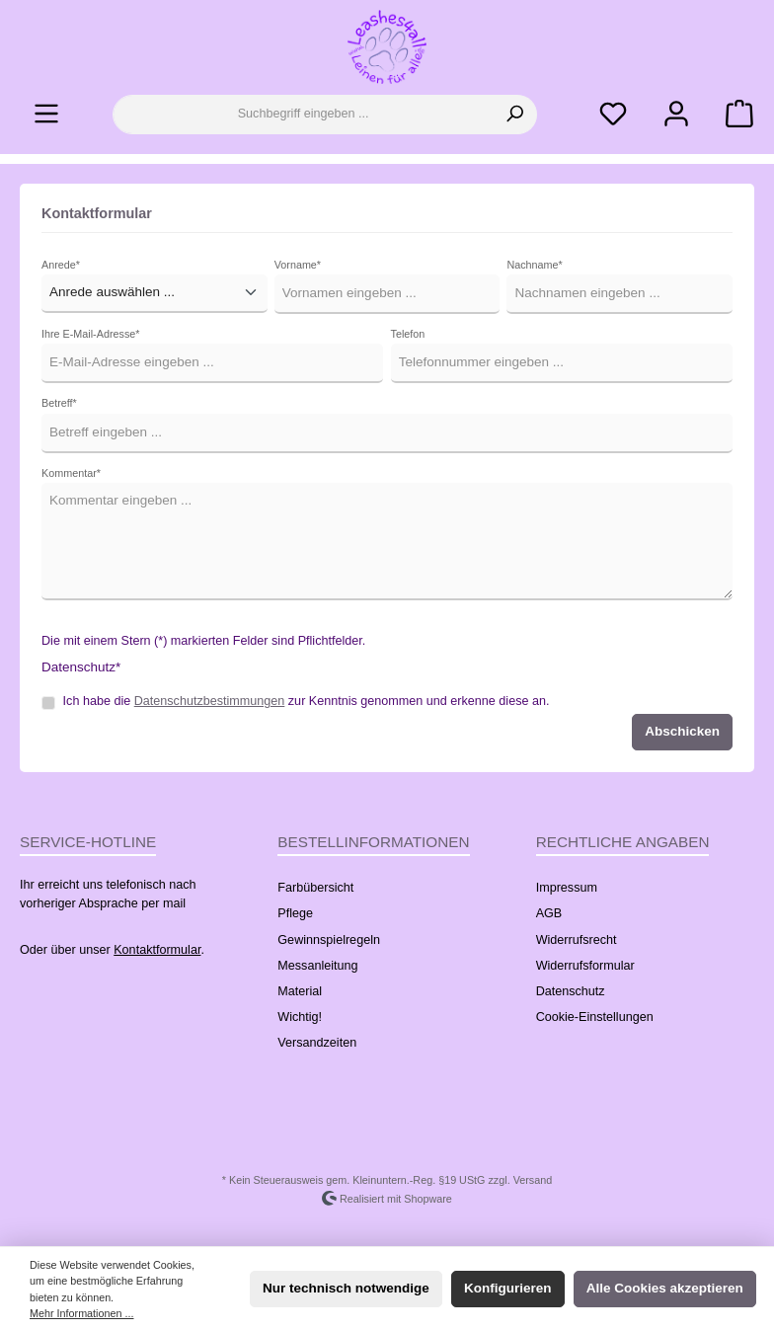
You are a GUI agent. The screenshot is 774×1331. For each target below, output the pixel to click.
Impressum (566, 888)
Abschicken (682, 731)
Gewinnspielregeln (328, 940)
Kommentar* (71, 473)
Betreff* (59, 403)
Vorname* (297, 265)
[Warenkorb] (733, 114)
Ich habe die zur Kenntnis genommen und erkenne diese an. (306, 701)
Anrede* (60, 265)
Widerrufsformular (585, 966)
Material (299, 991)
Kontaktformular (157, 950)
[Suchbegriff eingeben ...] (303, 114)
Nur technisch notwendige (346, 1288)
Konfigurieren (508, 1288)
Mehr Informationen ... (81, 1313)
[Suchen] (515, 114)
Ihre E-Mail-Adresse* (90, 334)
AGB (549, 913)
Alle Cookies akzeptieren (664, 1288)
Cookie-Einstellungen (595, 1017)
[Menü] (46, 114)
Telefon (408, 334)
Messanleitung (317, 966)
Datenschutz (570, 991)
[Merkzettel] (613, 114)
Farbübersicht (315, 888)
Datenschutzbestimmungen (209, 701)
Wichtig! (299, 1017)
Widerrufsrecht (576, 940)
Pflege (295, 913)
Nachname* (534, 265)
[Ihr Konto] (676, 114)
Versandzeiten (316, 1043)
